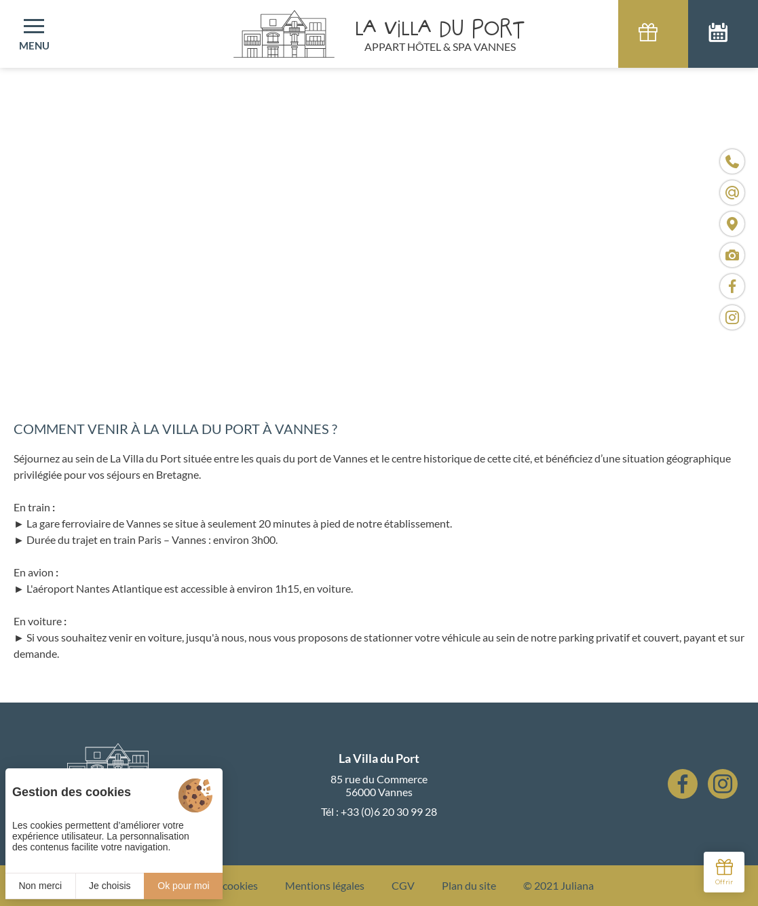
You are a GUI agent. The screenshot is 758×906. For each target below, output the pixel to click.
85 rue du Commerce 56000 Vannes (379, 785)
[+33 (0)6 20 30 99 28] (732, 161)
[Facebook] (683, 784)
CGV (403, 885)
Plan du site (469, 885)
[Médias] (732, 255)
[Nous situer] (732, 224)
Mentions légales (324, 885)
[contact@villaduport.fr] (732, 192)
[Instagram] (723, 784)
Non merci (40, 885)
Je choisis (109, 885)
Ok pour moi (183, 885)
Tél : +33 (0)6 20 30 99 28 (379, 811)
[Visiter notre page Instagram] (732, 317)
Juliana (577, 885)
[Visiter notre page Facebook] (732, 286)
